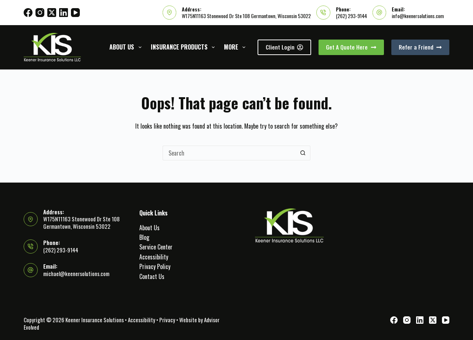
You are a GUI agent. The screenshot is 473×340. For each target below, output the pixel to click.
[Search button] (303, 153)
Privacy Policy (154, 266)
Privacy (167, 320)
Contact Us (151, 276)
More (236, 46)
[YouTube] (75, 12)
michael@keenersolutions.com (76, 273)
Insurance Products (184, 46)
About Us (126, 46)
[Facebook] (28, 12)
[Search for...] (229, 153)
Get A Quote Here (351, 47)
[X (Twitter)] (51, 12)
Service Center (156, 246)
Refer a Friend (420, 47)
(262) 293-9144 (351, 16)
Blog (144, 237)
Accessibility (153, 256)
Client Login (284, 47)
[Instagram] (39, 12)
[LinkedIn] (63, 12)
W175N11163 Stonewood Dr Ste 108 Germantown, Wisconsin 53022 (246, 16)
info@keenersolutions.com (418, 16)
